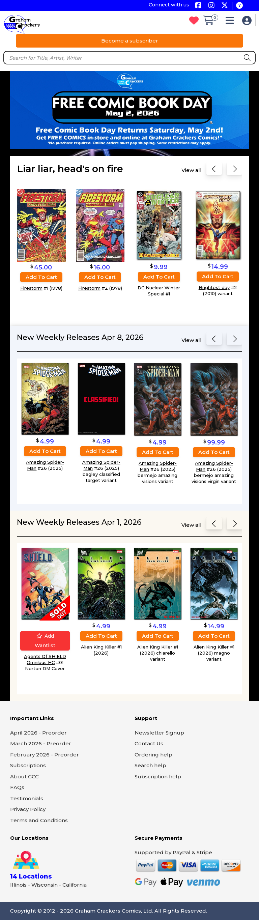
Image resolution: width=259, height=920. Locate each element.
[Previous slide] (214, 170)
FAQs (17, 787)
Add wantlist (45, 641)
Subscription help (158, 776)
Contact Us (149, 743)
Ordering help (153, 754)
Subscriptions (28, 765)
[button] (231, 22)
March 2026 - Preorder (40, 743)
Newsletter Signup (159, 732)
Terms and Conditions (39, 820)
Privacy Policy (28, 809)
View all (191, 170)
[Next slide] (234, 170)
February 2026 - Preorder (44, 754)
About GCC (24, 776)
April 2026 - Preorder (38, 732)
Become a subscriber (129, 40)
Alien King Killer (98, 647)
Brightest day (214, 287)
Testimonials (26, 798)
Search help (150, 765)
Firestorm (31, 288)
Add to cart (41, 277)
